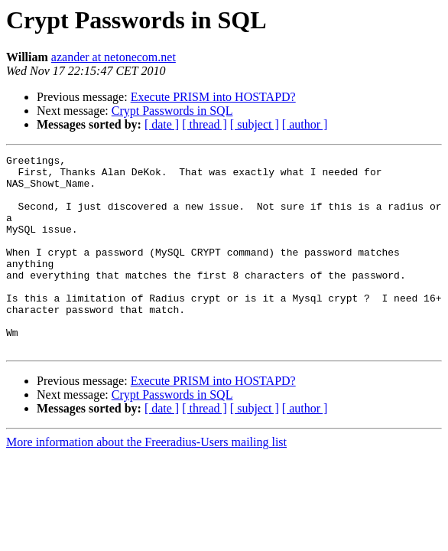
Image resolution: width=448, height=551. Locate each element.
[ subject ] (254, 124)
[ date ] (161, 124)
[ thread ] (204, 124)
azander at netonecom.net (113, 57)
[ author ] (305, 124)
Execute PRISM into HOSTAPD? (213, 96)
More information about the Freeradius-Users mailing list (146, 480)
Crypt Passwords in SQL (172, 110)
